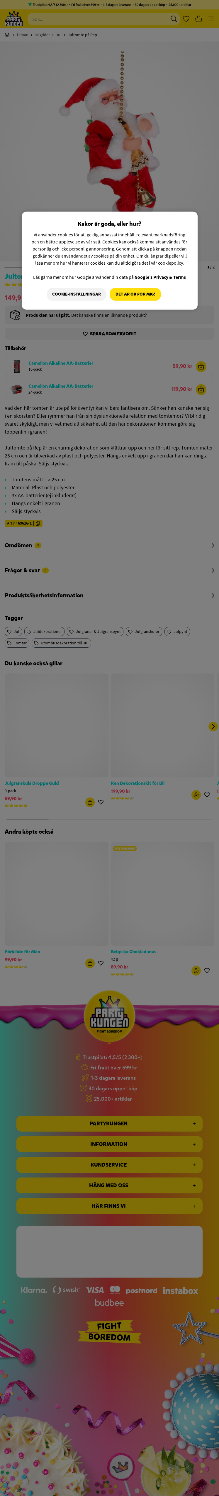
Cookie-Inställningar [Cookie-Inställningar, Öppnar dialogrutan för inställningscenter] (76, 294)
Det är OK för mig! (135, 294)
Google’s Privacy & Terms (160, 277)
